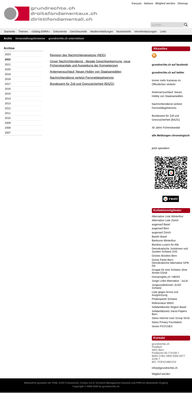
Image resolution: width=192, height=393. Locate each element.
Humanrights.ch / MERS (166, 276)
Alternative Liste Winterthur (167, 216)
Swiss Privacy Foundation (167, 322)
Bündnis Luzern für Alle (165, 244)
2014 (8, 98)
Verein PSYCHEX (162, 326)
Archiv (8, 38)
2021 (8, 64)
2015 (8, 93)
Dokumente (60, 31)
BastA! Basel (159, 236)
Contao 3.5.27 (87, 383)
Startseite (9, 31)
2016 (8, 88)
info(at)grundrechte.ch (165, 367)
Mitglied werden (165, 3)
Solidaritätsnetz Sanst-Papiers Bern (169, 313)
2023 (8, 54)
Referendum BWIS (163, 303)
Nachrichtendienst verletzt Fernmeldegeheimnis (82, 77)
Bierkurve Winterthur (164, 240)
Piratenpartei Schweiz (164, 298)
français (137, 3)
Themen (23, 31)
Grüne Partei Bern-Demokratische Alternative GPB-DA (171, 262)
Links (163, 31)
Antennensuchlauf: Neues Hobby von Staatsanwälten (85, 71)
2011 (8, 113)
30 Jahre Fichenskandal (166, 127)
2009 (8, 122)
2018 (8, 79)
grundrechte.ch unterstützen (66, 38)
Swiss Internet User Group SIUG (171, 318)
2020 (8, 69)
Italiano (148, 3)
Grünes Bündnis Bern (164, 255)
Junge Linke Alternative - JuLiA (170, 280)
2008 (8, 127)
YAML (55, 383)
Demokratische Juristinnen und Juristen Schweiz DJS (170, 250)
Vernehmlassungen (145, 31)
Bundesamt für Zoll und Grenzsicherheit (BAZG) (82, 83)
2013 (8, 103)
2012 (8, 108)
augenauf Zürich (161, 232)
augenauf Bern (160, 228)
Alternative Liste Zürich (165, 220)
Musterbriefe (123, 31)
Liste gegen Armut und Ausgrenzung (165, 294)
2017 (8, 83)
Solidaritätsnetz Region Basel (169, 307)
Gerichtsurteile (78, 31)
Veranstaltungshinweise (30, 38)
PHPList (140, 383)
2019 (8, 74)
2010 (8, 118)
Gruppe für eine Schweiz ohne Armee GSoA (169, 271)
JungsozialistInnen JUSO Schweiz (166, 286)
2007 (8, 132)
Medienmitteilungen (101, 31)
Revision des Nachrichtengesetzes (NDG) (78, 55)
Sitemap (183, 3)
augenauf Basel (161, 224)
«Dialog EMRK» (40, 31)
